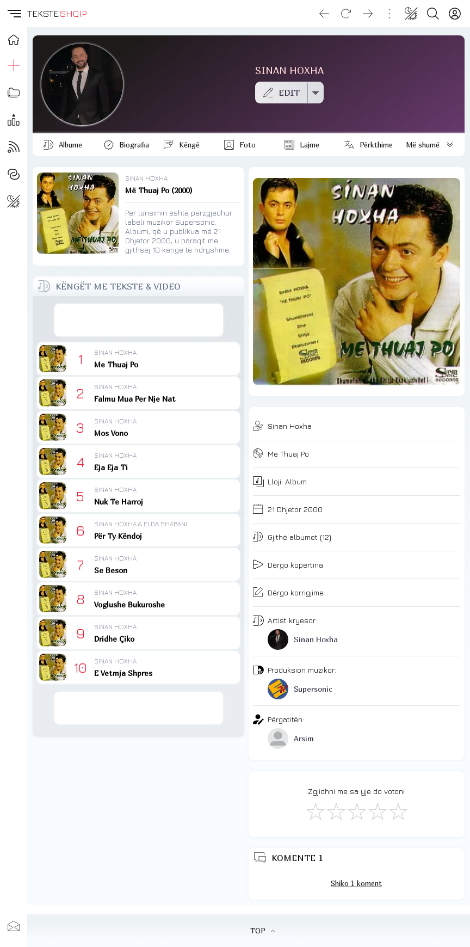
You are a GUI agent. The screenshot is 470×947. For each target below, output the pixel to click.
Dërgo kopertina (295, 564)
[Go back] (324, 13)
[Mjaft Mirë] (377, 811)
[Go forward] (368, 13)
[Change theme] (411, 13)
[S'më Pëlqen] (315, 811)
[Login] (455, 13)
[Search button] (433, 13)
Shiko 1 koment (356, 883)
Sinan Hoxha (290, 426)
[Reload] (346, 13)
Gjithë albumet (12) (299, 537)
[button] (13, 13)
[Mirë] (356, 811)
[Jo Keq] (335, 811)
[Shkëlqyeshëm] (397, 811)
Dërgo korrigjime (296, 592)
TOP (262, 930)
